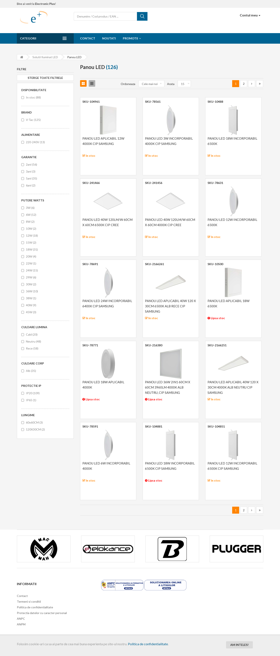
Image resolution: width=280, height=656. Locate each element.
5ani (31, 178)
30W (31, 284)
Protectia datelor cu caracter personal (42, 613)
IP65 (31, 400)
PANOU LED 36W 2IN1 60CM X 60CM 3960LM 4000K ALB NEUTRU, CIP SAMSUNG (167, 387)
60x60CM (34, 422)
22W (31, 263)
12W (32, 235)
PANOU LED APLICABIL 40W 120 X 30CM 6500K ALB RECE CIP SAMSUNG (170, 306)
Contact (87, 38)
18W (32, 249)
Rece (32, 348)
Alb (31, 371)
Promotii (130, 38)
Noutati (109, 38)
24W (32, 270)
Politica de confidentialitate (148, 644)
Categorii (28, 38)
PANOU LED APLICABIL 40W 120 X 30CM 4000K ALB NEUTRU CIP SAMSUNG (233, 387)
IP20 (33, 393)
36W (32, 291)
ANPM (21, 624)
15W (31, 242)
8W (30, 221)
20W (31, 256)
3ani (30, 171)
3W (30, 207)
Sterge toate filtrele (45, 78)
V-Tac (33, 119)
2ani (31, 164)
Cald (32, 334)
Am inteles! (239, 645)
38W (31, 298)
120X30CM (35, 429)
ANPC (21, 618)
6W (31, 214)
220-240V (35, 142)
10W (31, 228)
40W (31, 305)
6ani (30, 185)
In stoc (33, 97)
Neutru (33, 341)
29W (31, 277)
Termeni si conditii (29, 601)
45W (31, 312)
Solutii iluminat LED (45, 57)
